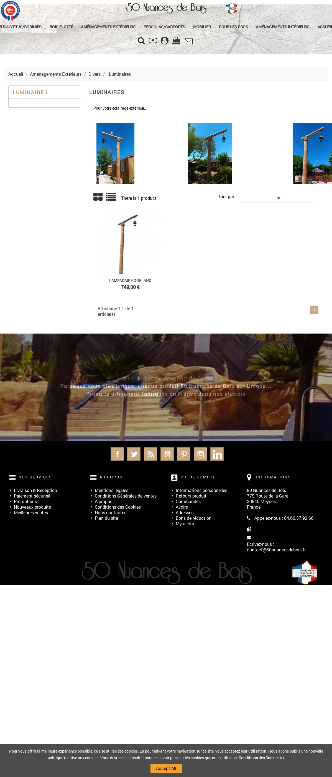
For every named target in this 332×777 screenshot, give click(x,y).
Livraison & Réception (35, 490)
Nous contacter (110, 512)
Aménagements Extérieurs (108, 26)
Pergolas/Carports (164, 26)
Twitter (133, 454)
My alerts (185, 523)
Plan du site (106, 518)
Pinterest (183, 454)
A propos (103, 501)
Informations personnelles (201, 490)
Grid (98, 197)
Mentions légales (111, 490)
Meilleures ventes (31, 512)
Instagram (200, 454)
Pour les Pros (233, 26)
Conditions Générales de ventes (126, 496)
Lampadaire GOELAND (130, 280)
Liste (111, 199)
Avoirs (182, 507)
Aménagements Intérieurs (282, 26)
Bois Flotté (61, 26)
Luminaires (30, 92)
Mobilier (202, 26)
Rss (150, 454)
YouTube (167, 454)
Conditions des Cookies (118, 507)
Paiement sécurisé (32, 496)
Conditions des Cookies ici (261, 757)
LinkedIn (217, 454)
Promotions (25, 501)
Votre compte (198, 477)
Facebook (117, 454)
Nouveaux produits (32, 507)
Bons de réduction (193, 518)
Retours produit (191, 496)
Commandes (188, 501)
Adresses (184, 512)
